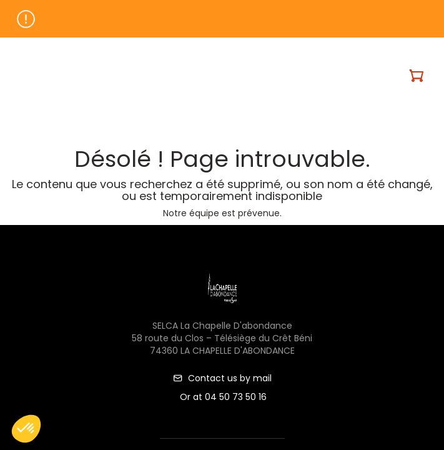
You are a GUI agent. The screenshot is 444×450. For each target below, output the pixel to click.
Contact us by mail (222, 378)
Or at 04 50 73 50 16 (222, 397)
